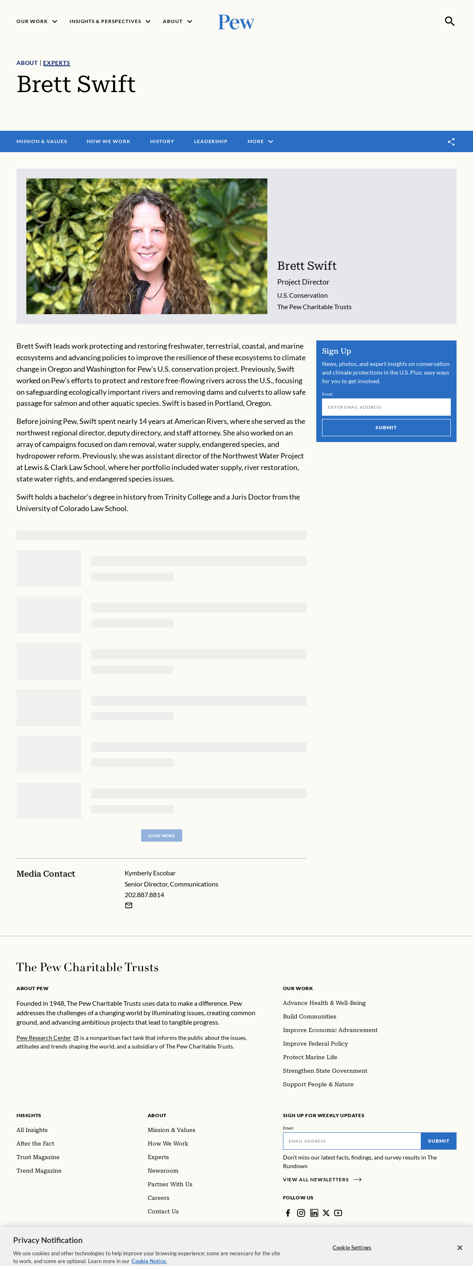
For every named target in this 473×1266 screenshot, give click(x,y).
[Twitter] (326, 1213)
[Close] (460, 1254)
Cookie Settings (352, 1253)
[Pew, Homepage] (236, 21)
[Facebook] (288, 1213)
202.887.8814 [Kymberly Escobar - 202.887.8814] (144, 895)
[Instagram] (301, 1213)
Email (327, 394)
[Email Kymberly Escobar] (129, 905)
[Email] (386, 407)
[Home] (87, 967)
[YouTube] (338, 1213)
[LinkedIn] (314, 1213)
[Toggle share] (452, 141)
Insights (29, 1115)
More (262, 141)
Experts (56, 62)
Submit (386, 427)
